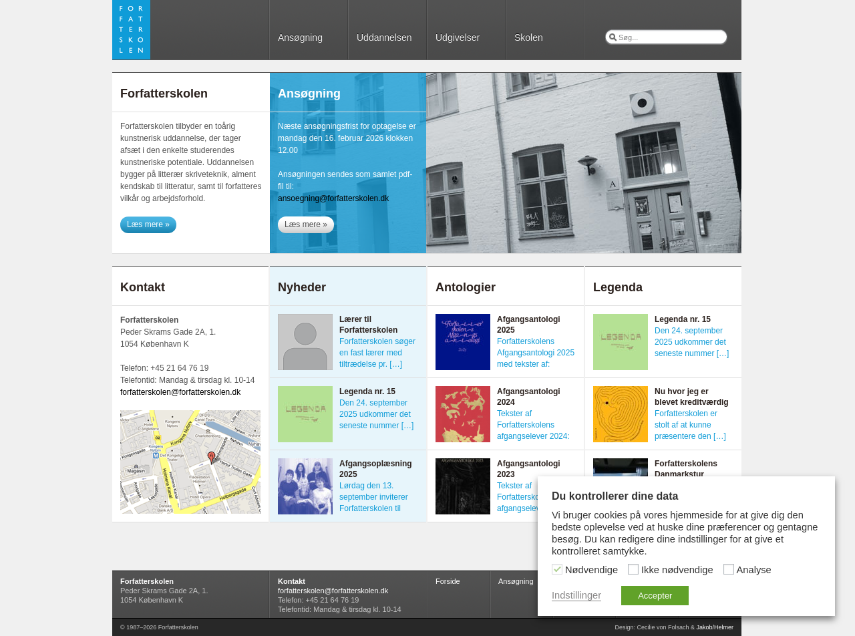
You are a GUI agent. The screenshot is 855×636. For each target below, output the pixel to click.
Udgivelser (458, 37)
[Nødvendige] (557, 569)
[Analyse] (728, 569)
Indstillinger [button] (576, 595)
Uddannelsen (384, 37)
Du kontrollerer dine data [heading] (615, 496)
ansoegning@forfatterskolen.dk (333, 198)
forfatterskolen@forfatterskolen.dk (180, 392)
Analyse (754, 570)
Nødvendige (591, 570)
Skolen (528, 37)
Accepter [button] (655, 596)
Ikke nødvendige (677, 570)
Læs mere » (148, 224)
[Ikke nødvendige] (633, 569)
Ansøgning (300, 37)
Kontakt (291, 581)
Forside (448, 581)
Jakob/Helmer (714, 627)
